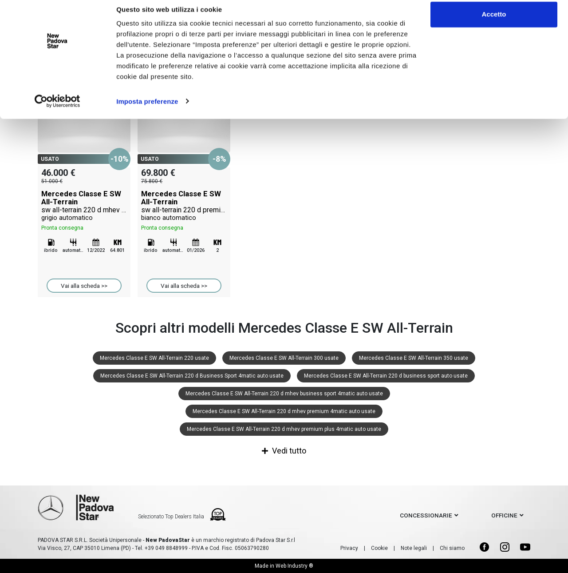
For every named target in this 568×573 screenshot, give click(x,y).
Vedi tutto (284, 450)
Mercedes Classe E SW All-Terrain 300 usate (284, 358)
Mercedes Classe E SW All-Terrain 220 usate (154, 358)
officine (504, 515)
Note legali (414, 548)
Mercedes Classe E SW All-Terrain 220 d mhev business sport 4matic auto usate (284, 393)
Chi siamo (452, 548)
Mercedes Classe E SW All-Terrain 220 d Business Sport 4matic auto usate (192, 376)
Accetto (493, 23)
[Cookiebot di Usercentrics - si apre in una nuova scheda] (57, 110)
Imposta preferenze (147, 110)
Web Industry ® (294, 566)
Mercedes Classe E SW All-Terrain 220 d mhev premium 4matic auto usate (284, 411)
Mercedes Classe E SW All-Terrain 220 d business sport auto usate (386, 376)
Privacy (349, 548)
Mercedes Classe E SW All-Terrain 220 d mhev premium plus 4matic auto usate (284, 429)
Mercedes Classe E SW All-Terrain (84, 206)
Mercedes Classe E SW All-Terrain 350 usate (413, 358)
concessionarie (426, 515)
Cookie (379, 548)
